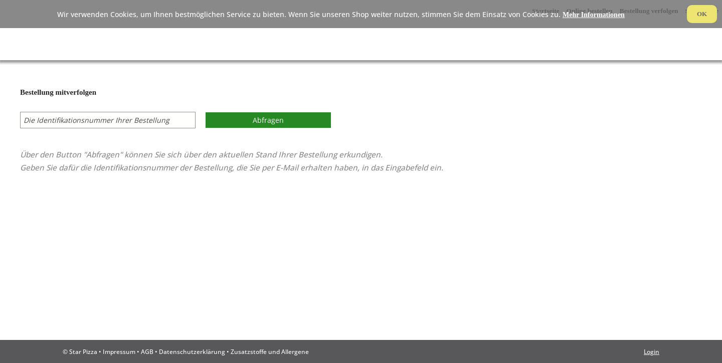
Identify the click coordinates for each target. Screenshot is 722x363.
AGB (147, 351)
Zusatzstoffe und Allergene (270, 351)
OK (702, 14)
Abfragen (268, 120)
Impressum (119, 351)
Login (651, 351)
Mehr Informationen (594, 15)
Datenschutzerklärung (192, 351)
